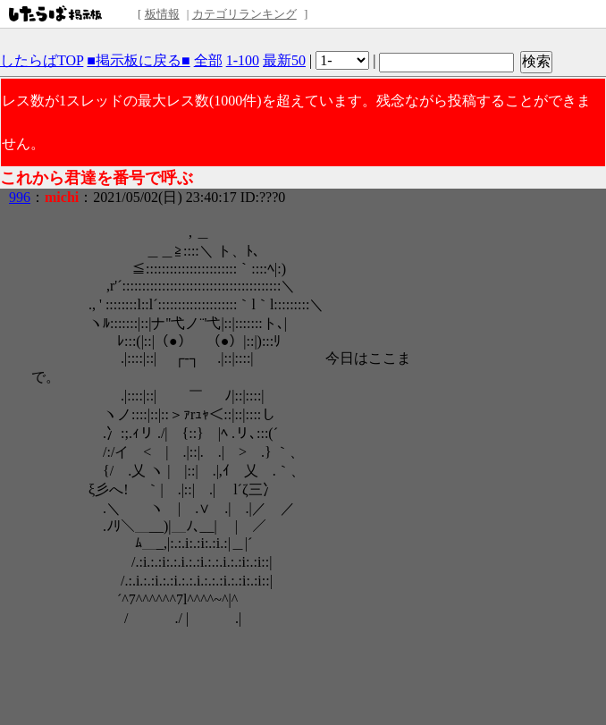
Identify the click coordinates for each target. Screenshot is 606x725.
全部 (208, 60)
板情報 (162, 14)
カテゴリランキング (244, 14)
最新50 (284, 60)
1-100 (242, 60)
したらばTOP (41, 60)
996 (19, 197)
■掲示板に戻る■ (138, 60)
